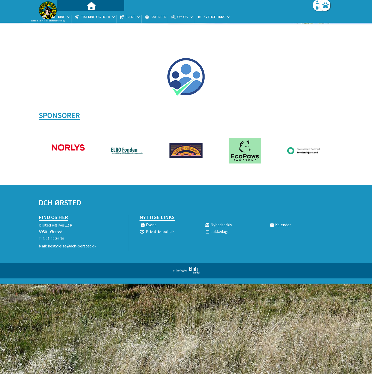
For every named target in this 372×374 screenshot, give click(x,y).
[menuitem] (71, 17)
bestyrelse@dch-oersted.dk (72, 245)
